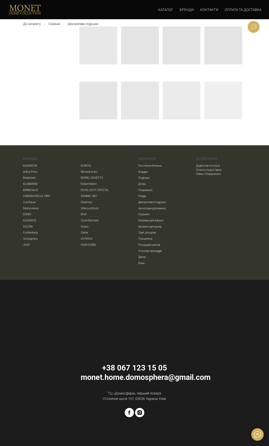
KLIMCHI (86, 165)
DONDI (27, 214)
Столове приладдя (150, 250)
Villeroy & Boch (90, 208)
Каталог (165, 10)
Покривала (145, 190)
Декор (142, 256)
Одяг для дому (147, 232)
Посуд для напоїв (149, 244)
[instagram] (139, 412)
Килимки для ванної (151, 220)
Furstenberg (30, 232)
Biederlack (29, 177)
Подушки (143, 177)
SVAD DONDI (88, 244)
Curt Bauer (29, 202)
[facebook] (129, 412)
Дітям (141, 183)
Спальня (54, 24)
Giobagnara (30, 238)
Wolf (83, 214)
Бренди (187, 10)
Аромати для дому (150, 226)
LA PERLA (86, 238)
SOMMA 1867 (89, 196)
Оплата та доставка (243, 10)
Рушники (143, 214)
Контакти (209, 10)
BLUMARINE (30, 183)
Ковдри (143, 171)
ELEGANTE (29, 220)
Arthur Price (30, 171)
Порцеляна (145, 238)
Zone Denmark (90, 220)
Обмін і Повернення (208, 173)
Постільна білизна (150, 165)
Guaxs (85, 226)
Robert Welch (89, 183)
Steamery (86, 202)
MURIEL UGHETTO (92, 177)
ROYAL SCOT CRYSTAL (95, 190)
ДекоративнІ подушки (152, 202)
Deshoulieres (31, 208)
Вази (141, 263)
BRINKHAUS (30, 190)
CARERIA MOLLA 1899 (36, 196)
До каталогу (32, 24)
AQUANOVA (30, 165)
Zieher (84, 232)
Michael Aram (89, 171)
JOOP (26, 244)
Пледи (142, 196)
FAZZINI (28, 226)
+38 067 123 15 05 (134, 367)
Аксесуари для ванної (152, 208)
